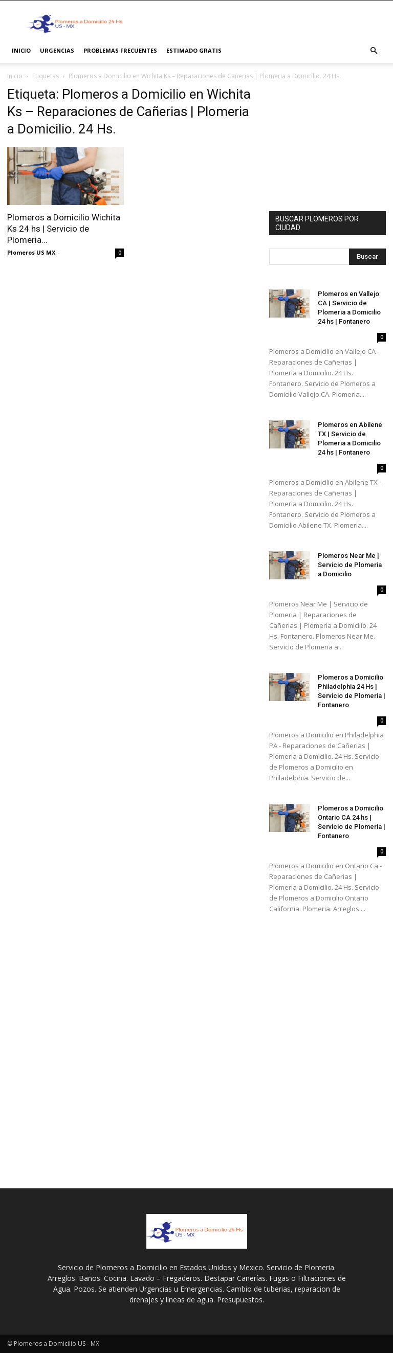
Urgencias (57, 50)
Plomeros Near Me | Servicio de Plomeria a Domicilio (350, 565)
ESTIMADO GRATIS (194, 50)
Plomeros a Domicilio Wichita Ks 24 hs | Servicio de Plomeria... (63, 228)
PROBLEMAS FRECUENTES (120, 50)
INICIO (21, 50)
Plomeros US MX (31, 252)
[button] (373, 51)
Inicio (15, 76)
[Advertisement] (265, 23)
